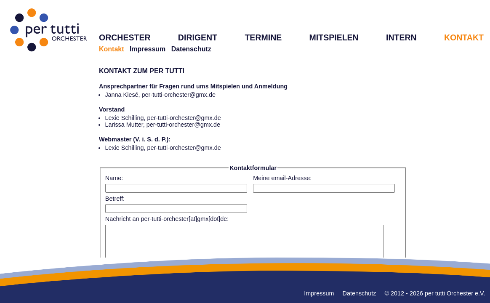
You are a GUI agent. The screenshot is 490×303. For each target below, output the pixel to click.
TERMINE (263, 37)
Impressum (147, 49)
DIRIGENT (197, 37)
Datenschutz (191, 49)
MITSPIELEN (334, 37)
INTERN (401, 37)
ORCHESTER (125, 37)
